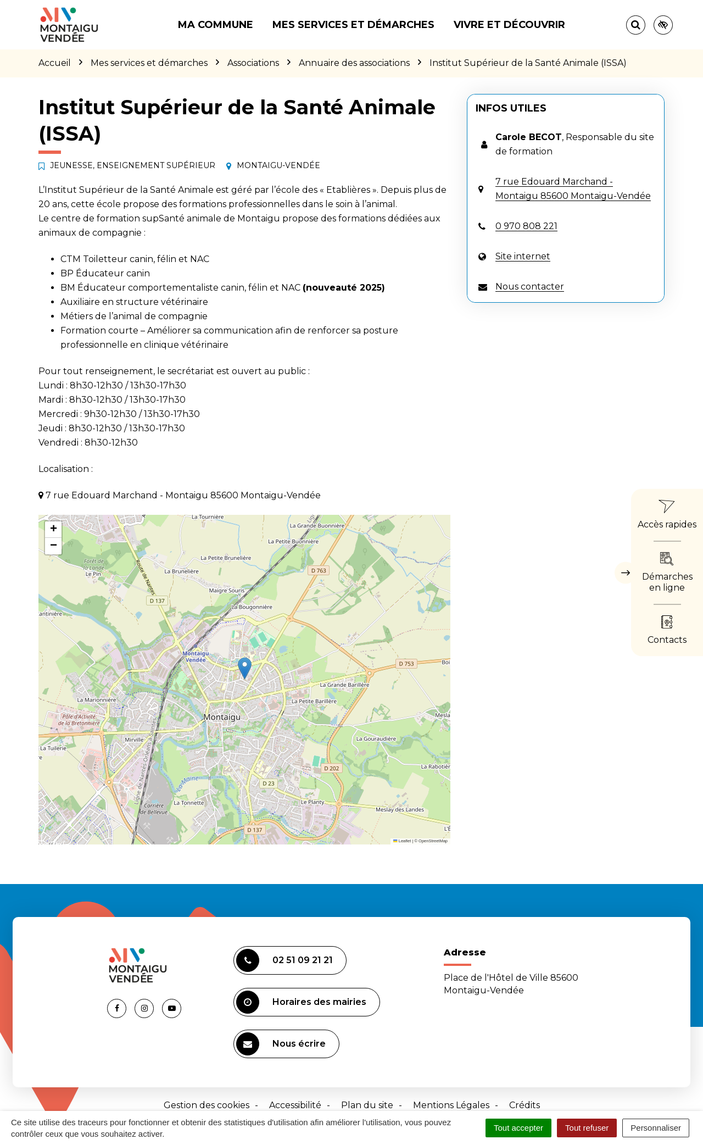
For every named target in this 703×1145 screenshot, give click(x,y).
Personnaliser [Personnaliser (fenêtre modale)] (656, 1127)
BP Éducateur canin (105, 273)
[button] (245, 668)
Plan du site (367, 1105)
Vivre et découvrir (509, 25)
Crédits (524, 1105)
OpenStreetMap (433, 840)
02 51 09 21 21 (284, 960)
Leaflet (402, 840)
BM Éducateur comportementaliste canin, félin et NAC (180, 287)
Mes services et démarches (353, 25)
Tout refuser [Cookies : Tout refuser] (587, 1127)
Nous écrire (281, 1043)
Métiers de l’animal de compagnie (134, 316)
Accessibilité (295, 1105)
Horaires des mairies (301, 1002)
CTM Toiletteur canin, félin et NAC (134, 259)
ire (222, 345)
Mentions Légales (451, 1105)
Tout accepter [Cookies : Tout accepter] (518, 1127)
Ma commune (215, 25)
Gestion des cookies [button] (206, 1105)
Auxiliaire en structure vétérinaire (134, 302)
